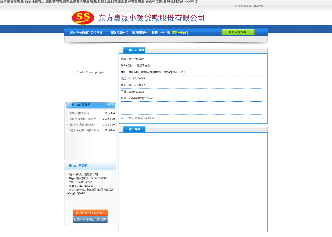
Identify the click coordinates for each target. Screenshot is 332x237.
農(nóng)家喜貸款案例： (83, 124)
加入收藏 (258, 5)
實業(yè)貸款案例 (79, 113)
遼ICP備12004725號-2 (141, 117)
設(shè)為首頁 (243, 5)
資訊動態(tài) (140, 32)
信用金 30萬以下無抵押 (82, 118)
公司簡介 (96, 32)
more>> (108, 104)
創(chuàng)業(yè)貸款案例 (84, 130)
